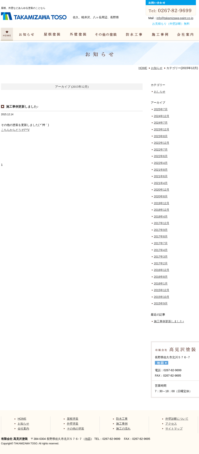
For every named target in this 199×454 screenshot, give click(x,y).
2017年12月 (161, 223)
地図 (88, 438)
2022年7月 (161, 149)
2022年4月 (161, 163)
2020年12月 (161, 189)
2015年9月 (161, 303)
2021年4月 (161, 183)
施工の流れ (123, 428)
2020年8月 (161, 196)
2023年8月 (161, 136)
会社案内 (23, 428)
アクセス (171, 423)
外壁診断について (176, 418)
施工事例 (122, 423)
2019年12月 (161, 203)
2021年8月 (161, 169)
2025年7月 (161, 109)
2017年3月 (161, 256)
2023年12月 (161, 129)
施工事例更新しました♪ (22, 106)
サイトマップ (174, 428)
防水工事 (122, 418)
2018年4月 (161, 216)
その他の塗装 (75, 428)
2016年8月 (161, 276)
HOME (142, 68)
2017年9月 (161, 230)
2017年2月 (161, 263)
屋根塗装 (72, 418)
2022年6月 (161, 156)
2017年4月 (161, 250)
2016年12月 (161, 270)
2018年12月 (161, 209)
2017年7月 (161, 243)
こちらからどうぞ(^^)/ (15, 129)
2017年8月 (161, 236)
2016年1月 (161, 283)
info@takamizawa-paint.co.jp (175, 18)
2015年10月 (161, 296)
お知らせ (156, 68)
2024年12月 (161, 116)
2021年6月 (161, 176)
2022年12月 (161, 142)
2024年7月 (161, 122)
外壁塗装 (72, 423)
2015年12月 (161, 290)
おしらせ (159, 91)
